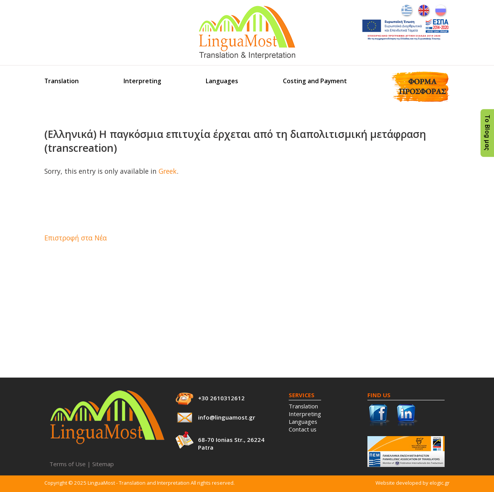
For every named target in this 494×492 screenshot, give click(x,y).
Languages (222, 81)
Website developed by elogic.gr (413, 482)
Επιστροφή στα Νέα (75, 237)
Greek (168, 171)
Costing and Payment (315, 81)
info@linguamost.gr (226, 417)
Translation (61, 81)
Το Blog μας (487, 133)
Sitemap (103, 464)
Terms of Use (67, 464)
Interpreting (142, 81)
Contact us (302, 429)
